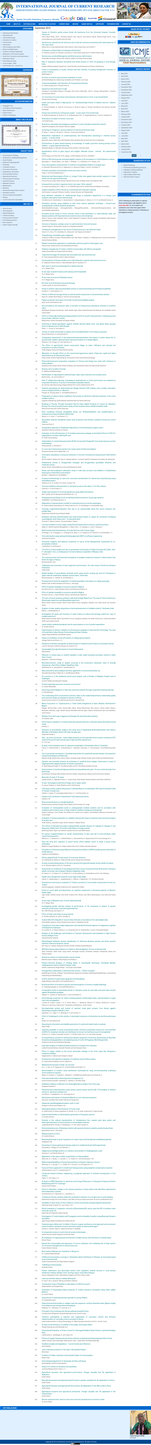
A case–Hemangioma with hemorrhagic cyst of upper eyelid (64, 783)
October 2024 (125, 125)
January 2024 (125, 149)
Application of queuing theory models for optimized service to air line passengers (71, 503)
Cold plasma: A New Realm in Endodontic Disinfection (61, 50)
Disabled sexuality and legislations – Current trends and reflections (66, 1344)
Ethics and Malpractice (10, 49)
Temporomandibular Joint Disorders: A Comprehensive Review (65, 83)
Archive (75, 24)
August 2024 (125, 130)
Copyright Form (8, 106)
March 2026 (125, 79)
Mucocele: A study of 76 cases (53, 777)
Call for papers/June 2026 (11, 47)
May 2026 (124, 73)
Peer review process (9, 61)
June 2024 (124, 136)
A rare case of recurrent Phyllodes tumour (57, 277)
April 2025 (124, 109)
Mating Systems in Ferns (51, 1134)
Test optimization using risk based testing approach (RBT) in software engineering (72, 536)
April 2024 (124, 141)
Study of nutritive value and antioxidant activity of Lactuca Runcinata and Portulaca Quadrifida (76, 289)
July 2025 (124, 101)
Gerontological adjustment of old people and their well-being (64, 1361)
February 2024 (126, 147)
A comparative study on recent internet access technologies (64, 1232)
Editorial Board (8, 35)
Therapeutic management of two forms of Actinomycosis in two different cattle (71, 230)
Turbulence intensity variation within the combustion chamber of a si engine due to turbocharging (77, 1197)
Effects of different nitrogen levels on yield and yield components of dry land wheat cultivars (75, 294)
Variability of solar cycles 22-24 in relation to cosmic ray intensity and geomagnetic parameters (76, 1203)
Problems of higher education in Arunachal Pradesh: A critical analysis (67, 1355)
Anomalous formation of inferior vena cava (58, 119)
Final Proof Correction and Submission (15, 56)
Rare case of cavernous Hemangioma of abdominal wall (62, 266)
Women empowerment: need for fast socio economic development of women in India (73, 1399)
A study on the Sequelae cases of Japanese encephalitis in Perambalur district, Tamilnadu (75, 745)
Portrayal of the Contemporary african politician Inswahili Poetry (65, 1311)
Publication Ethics (9, 59)
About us (16, 24)
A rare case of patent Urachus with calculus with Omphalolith (64, 272)
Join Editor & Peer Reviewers (12, 108)
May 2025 (124, 106)
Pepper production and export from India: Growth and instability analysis (68, 300)
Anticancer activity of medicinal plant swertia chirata (61, 957)
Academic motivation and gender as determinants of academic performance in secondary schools (78, 644)
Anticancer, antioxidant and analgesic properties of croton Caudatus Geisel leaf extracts (74, 124)
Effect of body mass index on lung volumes (57, 914)
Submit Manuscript (9, 38)
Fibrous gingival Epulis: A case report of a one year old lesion (63, 857)
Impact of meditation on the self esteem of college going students (66, 638)
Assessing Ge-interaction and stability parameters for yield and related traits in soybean (74, 1024)
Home (8, 24)
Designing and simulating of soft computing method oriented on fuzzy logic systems (73, 498)
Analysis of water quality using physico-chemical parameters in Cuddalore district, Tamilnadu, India (78, 608)
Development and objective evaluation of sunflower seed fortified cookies (69, 1059)
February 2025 (126, 114)
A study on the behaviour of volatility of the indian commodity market (67, 1325)
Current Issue (64, 24)
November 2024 (126, 122)
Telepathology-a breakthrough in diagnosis (57, 235)
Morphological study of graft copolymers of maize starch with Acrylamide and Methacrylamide (76, 1139)
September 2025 (126, 95)
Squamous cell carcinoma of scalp (54, 89)
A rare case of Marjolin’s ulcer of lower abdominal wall (61, 901)
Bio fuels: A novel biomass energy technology (58, 283)
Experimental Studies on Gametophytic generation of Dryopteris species (68, 1114)
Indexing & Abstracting (10, 33)
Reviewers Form (113, 24)
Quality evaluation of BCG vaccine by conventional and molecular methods (69, 190)
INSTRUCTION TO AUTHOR (47, 24)
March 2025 (125, 111)
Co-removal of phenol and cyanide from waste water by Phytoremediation (69, 449)
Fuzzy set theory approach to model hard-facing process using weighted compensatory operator (77, 1168)
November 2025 (126, 90)
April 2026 (124, 76)
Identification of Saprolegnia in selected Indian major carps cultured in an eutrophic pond (74, 375)
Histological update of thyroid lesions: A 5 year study (61, 1109)
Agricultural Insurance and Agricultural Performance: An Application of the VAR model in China (76, 1386)
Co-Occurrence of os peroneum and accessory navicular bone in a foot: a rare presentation (75, 97)
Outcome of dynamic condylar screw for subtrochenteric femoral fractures (69, 224)
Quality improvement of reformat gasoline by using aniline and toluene (67, 492)
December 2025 (126, 87)
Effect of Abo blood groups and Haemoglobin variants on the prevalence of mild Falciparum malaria (78, 159)
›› (140, 155)
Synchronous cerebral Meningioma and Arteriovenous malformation (67, 56)
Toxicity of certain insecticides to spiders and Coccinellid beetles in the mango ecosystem (74, 332)
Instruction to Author (9, 40)
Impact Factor (7, 113)
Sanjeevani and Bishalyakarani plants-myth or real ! (60, 1103)
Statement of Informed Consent (13, 54)
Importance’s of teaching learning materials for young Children (64, 1298)
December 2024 (126, 119)
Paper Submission (9, 110)
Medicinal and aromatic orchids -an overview (58, 1065)
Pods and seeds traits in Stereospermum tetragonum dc (62, 1078)
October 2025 (125, 92)
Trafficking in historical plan (52, 1265)
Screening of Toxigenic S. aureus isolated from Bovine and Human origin (68, 130)
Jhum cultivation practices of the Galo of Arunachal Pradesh (64, 1350)
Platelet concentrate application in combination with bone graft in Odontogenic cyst (72, 243)
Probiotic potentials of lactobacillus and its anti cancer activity (64, 171)
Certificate (100, 24)
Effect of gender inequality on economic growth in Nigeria (63, 587)
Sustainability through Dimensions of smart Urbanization (62, 649)
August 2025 (125, 98)
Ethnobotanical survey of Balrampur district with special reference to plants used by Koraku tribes (77, 1128)
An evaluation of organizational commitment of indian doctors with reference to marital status (76, 1238)
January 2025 (125, 117)
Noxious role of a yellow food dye (54, 369)
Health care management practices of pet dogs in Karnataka (64, 877)
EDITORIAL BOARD (29, 24)
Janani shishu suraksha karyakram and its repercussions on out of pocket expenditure (73, 624)
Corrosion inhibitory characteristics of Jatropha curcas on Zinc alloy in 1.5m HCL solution (74, 486)
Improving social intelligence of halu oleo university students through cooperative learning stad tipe (78, 690)
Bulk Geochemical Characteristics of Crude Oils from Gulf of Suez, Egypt (68, 530)
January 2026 (125, 84)
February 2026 (126, 82)
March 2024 (125, 144)
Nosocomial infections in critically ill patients (58, 802)
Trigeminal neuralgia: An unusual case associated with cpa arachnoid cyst (68, 255)
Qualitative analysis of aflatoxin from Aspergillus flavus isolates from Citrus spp (71, 1084)
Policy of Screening (9, 115)
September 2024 (126, 128)
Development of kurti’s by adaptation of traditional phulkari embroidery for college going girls (75, 581)
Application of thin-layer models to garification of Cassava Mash (65, 1156)
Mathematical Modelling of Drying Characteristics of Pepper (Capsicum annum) (71, 1162)
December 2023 (126, 152)
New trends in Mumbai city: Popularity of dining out (60, 1251)
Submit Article (87, 24)
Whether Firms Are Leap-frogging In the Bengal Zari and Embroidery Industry (70, 716)
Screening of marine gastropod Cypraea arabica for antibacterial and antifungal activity (74, 1145)
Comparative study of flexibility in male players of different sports (66, 1284)
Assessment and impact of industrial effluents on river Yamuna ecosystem (69, 1097)
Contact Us (126, 24)
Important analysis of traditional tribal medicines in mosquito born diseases (69, 1046)
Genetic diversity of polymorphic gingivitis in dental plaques (63, 979)
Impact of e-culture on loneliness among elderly (59, 1367)
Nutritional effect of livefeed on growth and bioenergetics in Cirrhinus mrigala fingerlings (74, 985)
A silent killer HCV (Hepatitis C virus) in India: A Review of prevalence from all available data (75, 920)
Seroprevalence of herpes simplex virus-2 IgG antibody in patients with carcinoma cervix (74, 260)
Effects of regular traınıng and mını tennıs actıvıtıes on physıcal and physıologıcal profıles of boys (77, 1338)
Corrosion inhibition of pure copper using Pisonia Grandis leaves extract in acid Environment (75, 525)
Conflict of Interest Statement (12, 52)
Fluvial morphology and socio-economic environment (61, 684)
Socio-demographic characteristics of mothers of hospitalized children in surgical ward (73, 165)
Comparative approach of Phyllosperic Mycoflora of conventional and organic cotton (72, 428)
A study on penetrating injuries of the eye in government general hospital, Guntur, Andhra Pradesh (77, 863)
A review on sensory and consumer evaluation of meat (62, 77)
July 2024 (124, 133)
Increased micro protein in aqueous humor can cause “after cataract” (67, 184)
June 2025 (124, 103)
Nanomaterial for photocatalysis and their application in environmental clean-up (71, 671)
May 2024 (124, 138)
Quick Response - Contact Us (12, 65)
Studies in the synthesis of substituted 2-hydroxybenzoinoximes (65, 796)
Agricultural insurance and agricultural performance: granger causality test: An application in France (78, 1380)
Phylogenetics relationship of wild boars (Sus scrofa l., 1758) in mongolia (68, 971)
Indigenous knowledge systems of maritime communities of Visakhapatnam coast (72, 1151)
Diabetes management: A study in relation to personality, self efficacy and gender (71, 249)
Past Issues (6, 45)
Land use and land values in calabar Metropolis (59, 1278)
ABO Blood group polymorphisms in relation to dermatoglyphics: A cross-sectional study (74, 949)
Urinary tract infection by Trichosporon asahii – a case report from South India (70, 113)
